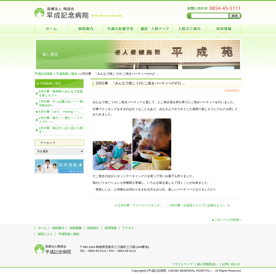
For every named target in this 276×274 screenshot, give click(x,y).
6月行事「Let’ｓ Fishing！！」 (60, 111)
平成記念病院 (43, 73)
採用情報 (224, 30)
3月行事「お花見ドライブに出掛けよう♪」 (198, 205)
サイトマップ (184, 264)
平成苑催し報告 (66, 73)
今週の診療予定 (121, 30)
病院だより (45, 234)
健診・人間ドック (155, 30)
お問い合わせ (231, 264)
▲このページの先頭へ (227, 219)
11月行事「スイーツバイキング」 (140, 205)
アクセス (128, 228)
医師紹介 (93, 228)
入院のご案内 (189, 30)
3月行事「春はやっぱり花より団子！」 (61, 130)
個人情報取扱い (207, 264)
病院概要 (76, 228)
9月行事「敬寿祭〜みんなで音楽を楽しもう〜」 (61, 93)
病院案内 (86, 30)
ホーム (51, 30)
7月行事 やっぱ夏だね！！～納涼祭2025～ (61, 103)
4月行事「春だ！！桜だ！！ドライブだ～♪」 (61, 119)
